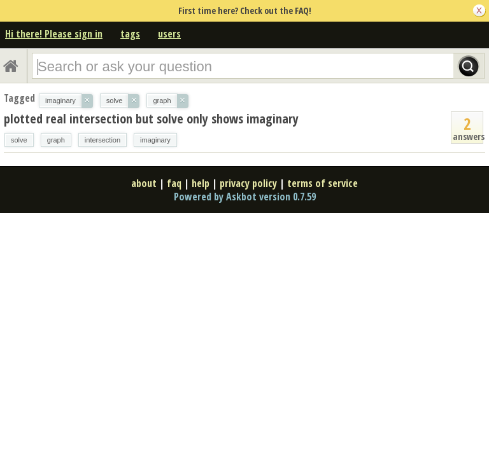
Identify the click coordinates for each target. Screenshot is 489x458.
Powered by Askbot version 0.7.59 (245, 197)
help (200, 183)
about (144, 183)
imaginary (155, 140)
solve (19, 140)
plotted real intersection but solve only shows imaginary (151, 118)
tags (130, 34)
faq (174, 183)
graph (56, 140)
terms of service (322, 183)
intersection (102, 140)
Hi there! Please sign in (54, 34)
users (169, 34)
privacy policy (248, 183)
